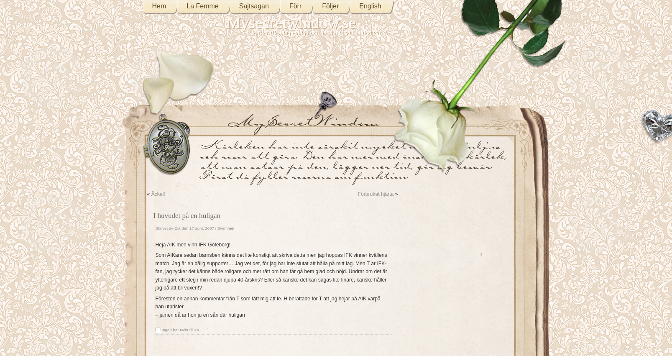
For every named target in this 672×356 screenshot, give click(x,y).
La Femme (202, 6)
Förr (295, 6)
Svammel (226, 228)
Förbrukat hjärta (376, 194)
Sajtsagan (254, 6)
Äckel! (158, 194)
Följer (330, 6)
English (370, 6)
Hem (159, 6)
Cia (177, 228)
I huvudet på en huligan (187, 216)
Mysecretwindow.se (291, 23)
